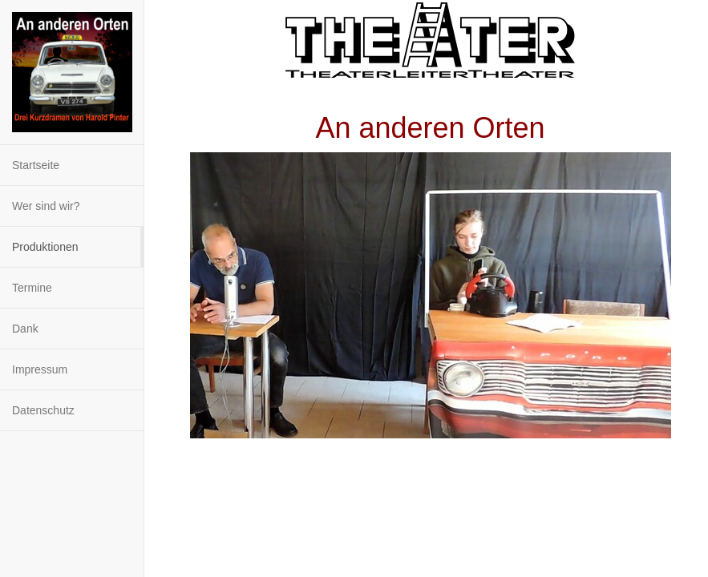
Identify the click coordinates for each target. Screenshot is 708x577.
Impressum (39, 369)
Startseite (35, 165)
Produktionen (45, 246)
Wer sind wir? (46, 206)
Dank (25, 328)
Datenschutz (43, 410)
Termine (32, 287)
